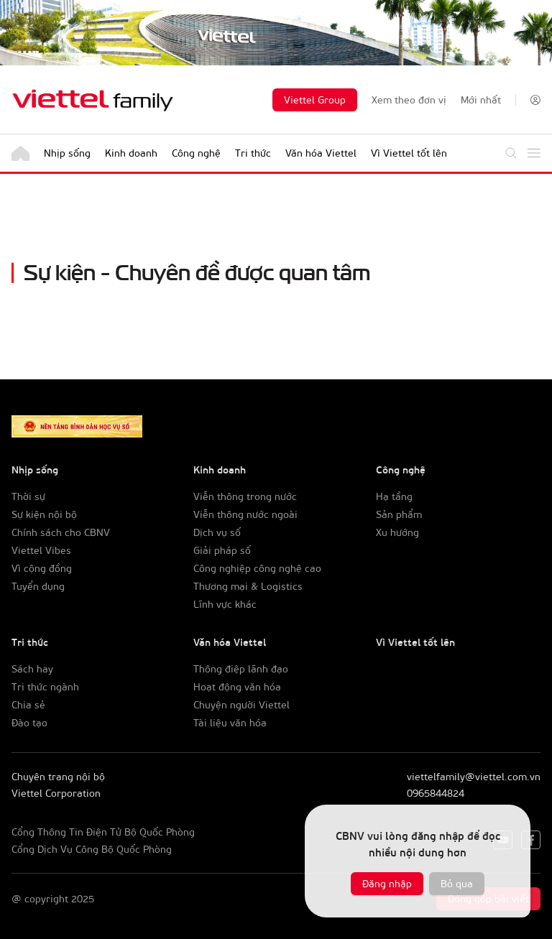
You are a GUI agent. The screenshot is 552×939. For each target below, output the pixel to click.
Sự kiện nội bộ (44, 514)
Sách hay (32, 668)
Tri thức (253, 152)
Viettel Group (315, 99)
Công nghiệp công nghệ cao (257, 568)
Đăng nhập (387, 883)
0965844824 (435, 793)
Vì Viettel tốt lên (409, 152)
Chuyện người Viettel (241, 704)
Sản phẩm (399, 514)
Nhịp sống (67, 152)
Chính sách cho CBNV (61, 532)
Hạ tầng (394, 496)
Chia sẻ (28, 704)
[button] (535, 100)
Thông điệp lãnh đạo (240, 668)
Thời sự (28, 496)
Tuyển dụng (38, 586)
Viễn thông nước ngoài (245, 514)
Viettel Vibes (41, 550)
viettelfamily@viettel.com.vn (473, 776)
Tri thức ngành (45, 686)
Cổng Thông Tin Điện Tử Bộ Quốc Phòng (103, 831)
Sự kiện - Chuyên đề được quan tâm (197, 270)
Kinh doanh (131, 152)
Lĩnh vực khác (225, 604)
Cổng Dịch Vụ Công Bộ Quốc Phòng (92, 849)
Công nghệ (196, 152)
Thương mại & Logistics (248, 586)
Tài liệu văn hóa (230, 722)
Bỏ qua (457, 883)
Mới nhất (481, 99)
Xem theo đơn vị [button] (409, 99)
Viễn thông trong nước (245, 496)
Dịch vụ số (217, 532)
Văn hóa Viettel (320, 152)
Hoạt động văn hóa (237, 686)
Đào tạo (29, 722)
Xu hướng (397, 532)
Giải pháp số (222, 550)
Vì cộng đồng (42, 568)
